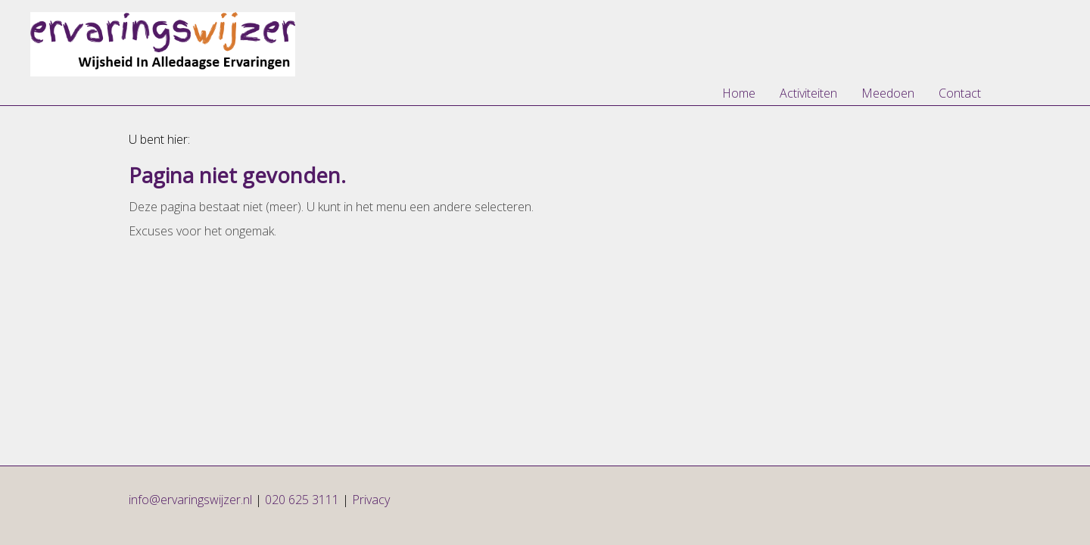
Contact (960, 93)
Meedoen (887, 93)
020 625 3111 (302, 499)
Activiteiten (808, 93)
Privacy (371, 499)
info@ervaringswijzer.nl (192, 499)
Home (738, 93)
